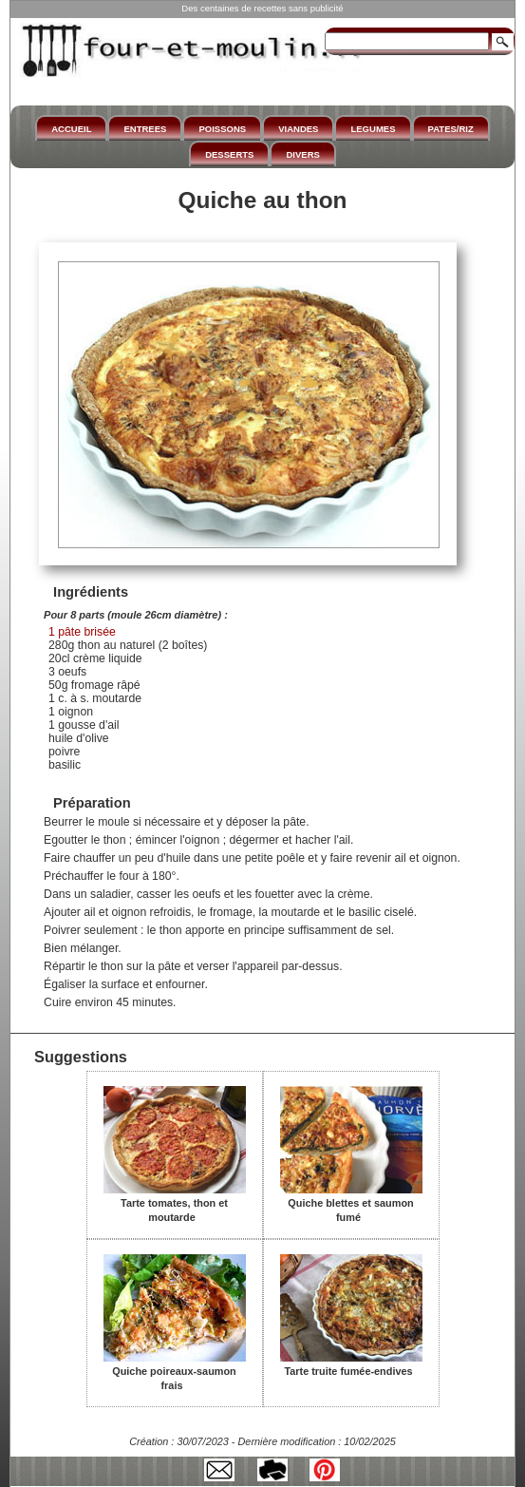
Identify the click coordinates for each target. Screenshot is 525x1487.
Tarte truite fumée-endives (351, 1364)
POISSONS (222, 129)
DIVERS (302, 154)
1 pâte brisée (82, 632)
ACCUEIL (71, 129)
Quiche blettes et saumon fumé (351, 1203)
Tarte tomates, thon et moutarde (174, 1203)
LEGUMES (372, 129)
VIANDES (298, 129)
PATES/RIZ (451, 129)
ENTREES (144, 129)
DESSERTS (229, 154)
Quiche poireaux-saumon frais (174, 1371)
